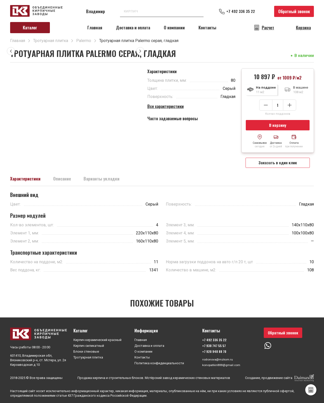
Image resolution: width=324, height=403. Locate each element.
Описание (68, 180)
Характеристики (27, 180)
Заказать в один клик (278, 164)
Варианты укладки (111, 180)
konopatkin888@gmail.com (221, 365)
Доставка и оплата (133, 27)
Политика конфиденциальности (159, 362)
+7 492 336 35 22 (243, 11)
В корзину (278, 125)
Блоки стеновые (86, 351)
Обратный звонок (294, 11)
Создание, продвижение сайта (279, 377)
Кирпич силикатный (88, 345)
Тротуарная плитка (88, 356)
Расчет (268, 28)
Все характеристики (165, 106)
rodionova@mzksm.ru (217, 359)
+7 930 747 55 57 (213, 345)
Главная (94, 27)
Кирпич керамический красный (97, 339)
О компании (174, 27)
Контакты (207, 27)
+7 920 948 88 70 (213, 351)
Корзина (303, 28)
